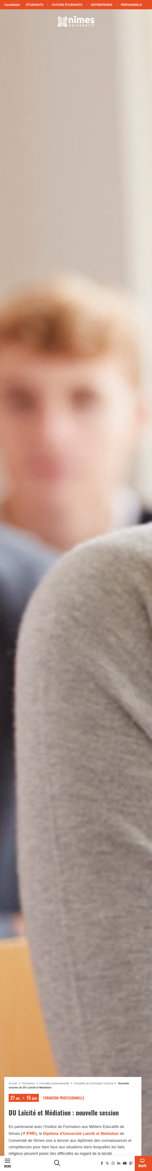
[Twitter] (107, 1163)
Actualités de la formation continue (94, 1083)
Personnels (131, 4)
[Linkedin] (118, 1163)
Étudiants (34, 4)
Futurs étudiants (67, 4)
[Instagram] (113, 1163)
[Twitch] (131, 1163)
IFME (31, 1133)
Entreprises (101, 4)
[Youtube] (125, 1163)
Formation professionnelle (54, 1083)
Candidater (12, 4)
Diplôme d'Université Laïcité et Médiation (81, 1133)
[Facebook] (102, 1163)
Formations (28, 1083)
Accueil (13, 1083)
